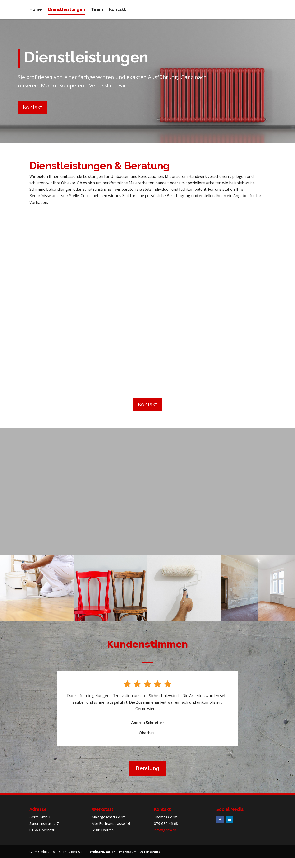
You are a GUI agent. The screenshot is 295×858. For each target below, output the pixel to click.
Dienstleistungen (66, 10)
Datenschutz (150, 851)
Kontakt (117, 10)
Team (97, 10)
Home (35, 10)
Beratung (147, 768)
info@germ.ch (165, 829)
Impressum (127, 851)
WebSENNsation (103, 851)
